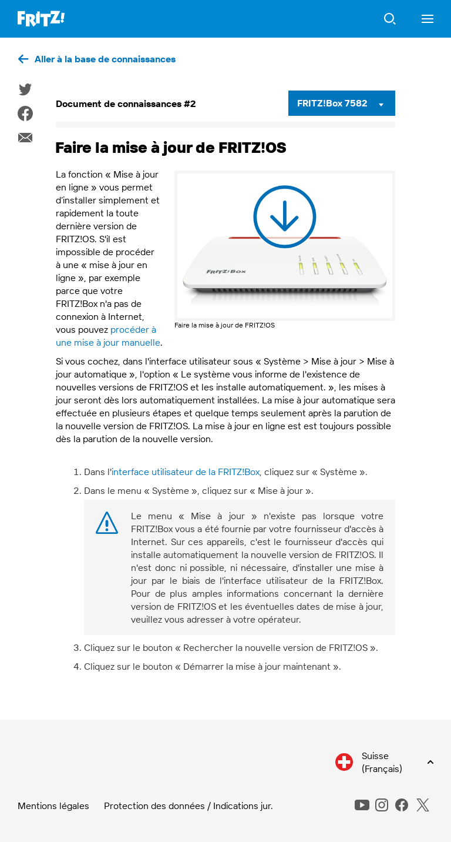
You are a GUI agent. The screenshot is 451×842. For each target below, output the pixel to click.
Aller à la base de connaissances (105, 59)
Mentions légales (53, 805)
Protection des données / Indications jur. (188, 805)
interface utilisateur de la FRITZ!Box (186, 471)
